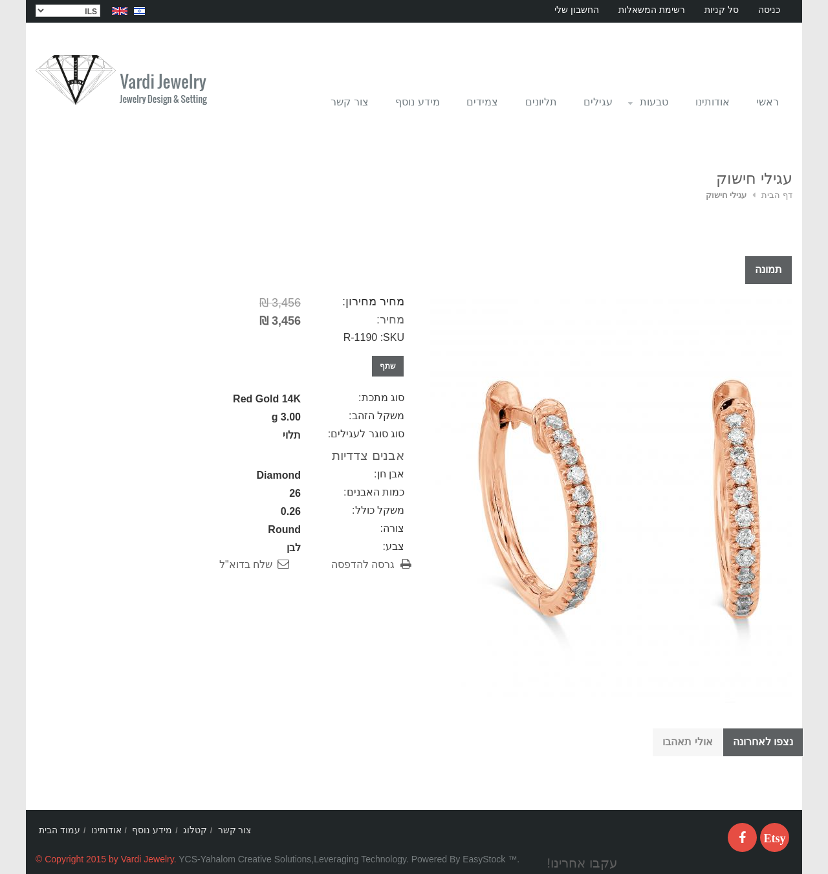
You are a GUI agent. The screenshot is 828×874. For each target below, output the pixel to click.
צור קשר (349, 101)
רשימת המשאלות (651, 10)
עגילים (598, 101)
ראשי (767, 101)
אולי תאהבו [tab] (687, 741)
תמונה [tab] (768, 269)
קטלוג (195, 830)
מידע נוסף (417, 101)
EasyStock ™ (490, 859)
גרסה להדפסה (363, 564)
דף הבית (776, 195)
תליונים (541, 101)
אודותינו (712, 101)
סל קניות (721, 10)
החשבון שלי (576, 10)
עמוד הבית (59, 830)
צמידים (482, 101)
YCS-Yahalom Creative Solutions (245, 859)
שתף (388, 366)
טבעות (647, 105)
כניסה (769, 10)
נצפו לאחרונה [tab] (763, 741)
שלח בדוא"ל (245, 564)
